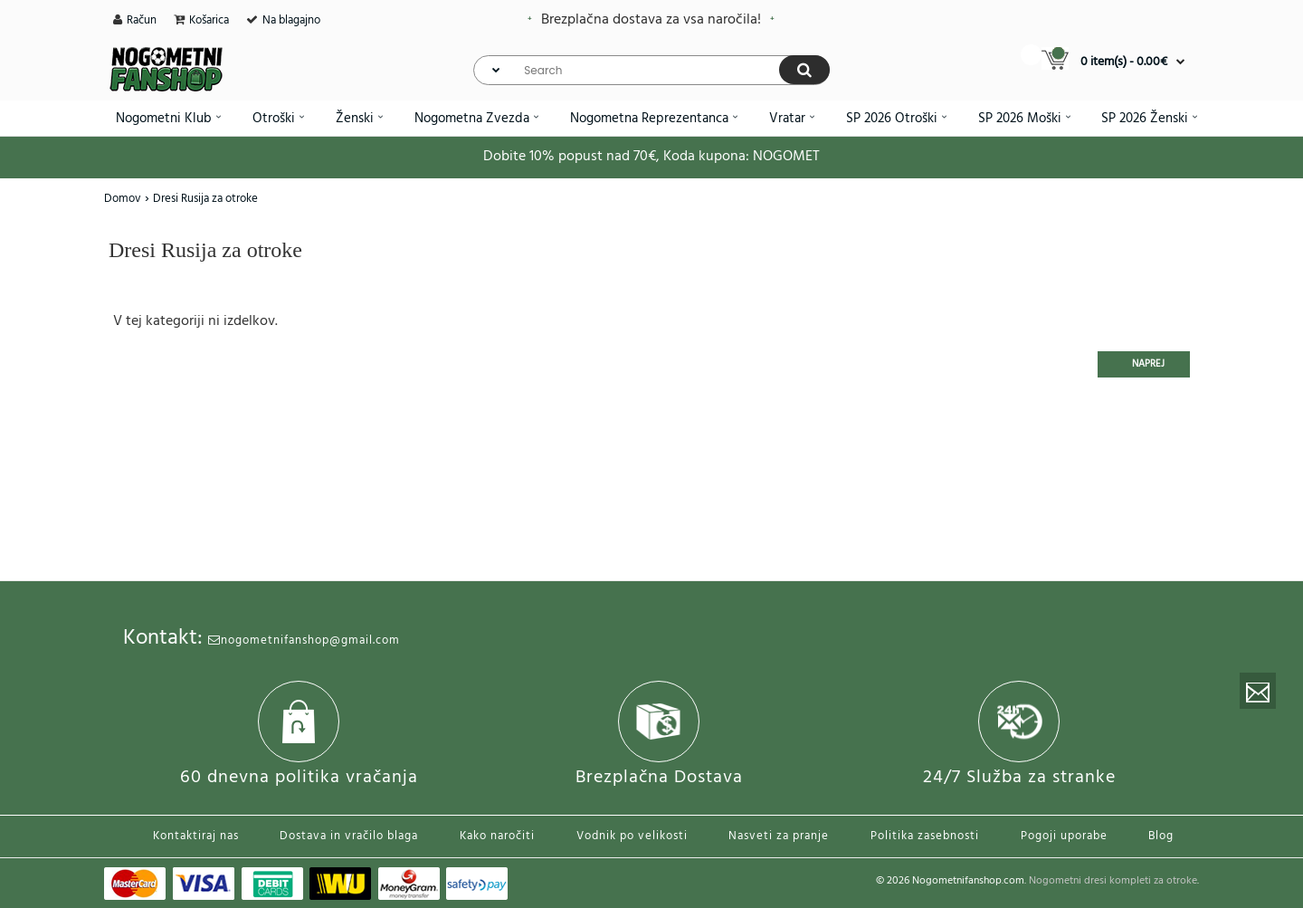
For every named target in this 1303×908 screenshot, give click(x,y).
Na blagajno (291, 20)
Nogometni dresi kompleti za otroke (1113, 881)
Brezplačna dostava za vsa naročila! (651, 20)
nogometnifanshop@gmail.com (304, 640)
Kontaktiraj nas (196, 836)
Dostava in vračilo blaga (349, 836)
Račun (142, 20)
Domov (122, 198)
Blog (1161, 836)
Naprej (1148, 364)
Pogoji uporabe (1064, 836)
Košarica (209, 20)
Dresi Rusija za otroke (205, 198)
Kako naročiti (497, 836)
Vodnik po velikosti (632, 836)
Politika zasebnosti (924, 836)
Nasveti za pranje (778, 836)
